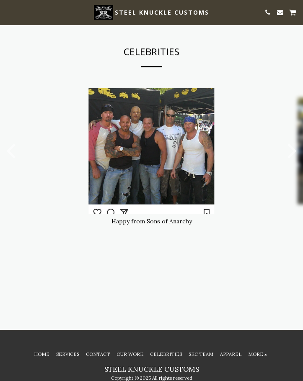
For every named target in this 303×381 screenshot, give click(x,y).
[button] (9, 12)
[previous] (12, 151)
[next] (290, 151)
